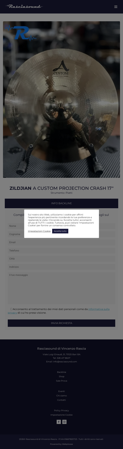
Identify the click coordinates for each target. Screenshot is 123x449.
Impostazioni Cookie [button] (39, 231)
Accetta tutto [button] (60, 231)
